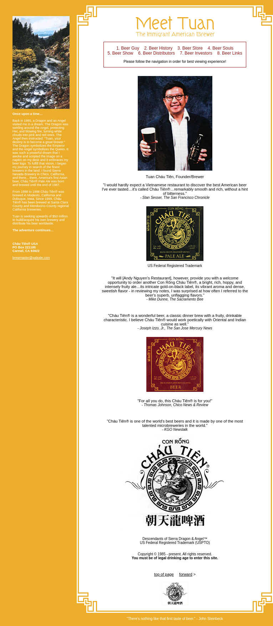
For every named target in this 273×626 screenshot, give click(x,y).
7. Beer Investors (196, 53)
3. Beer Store (190, 48)
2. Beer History (158, 48)
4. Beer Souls (220, 48)
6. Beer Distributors (156, 53)
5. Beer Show (120, 53)
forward (185, 574)
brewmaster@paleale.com (31, 257)
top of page (164, 574)
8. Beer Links (229, 53)
